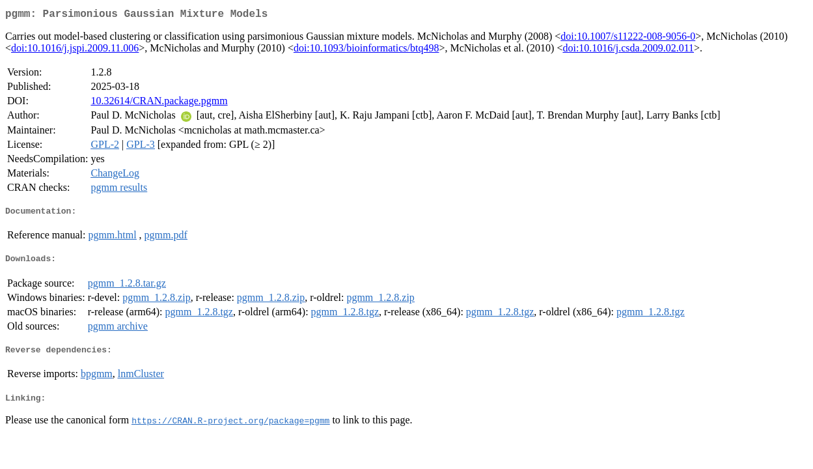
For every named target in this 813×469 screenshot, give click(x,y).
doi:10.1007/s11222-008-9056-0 (627, 38)
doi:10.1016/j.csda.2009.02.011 (628, 50)
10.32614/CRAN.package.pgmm (158, 103)
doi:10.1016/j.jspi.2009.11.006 (75, 50)
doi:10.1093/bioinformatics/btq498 (366, 50)
